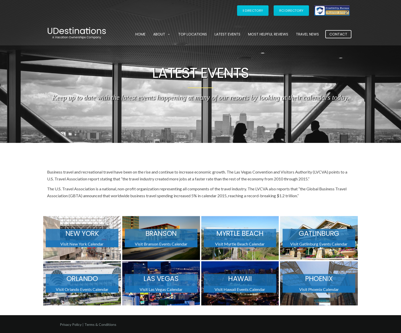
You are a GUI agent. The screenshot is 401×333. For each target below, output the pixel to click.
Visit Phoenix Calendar (319, 290)
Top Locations (192, 34)
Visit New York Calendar (82, 245)
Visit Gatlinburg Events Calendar (319, 245)
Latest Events (227, 34)
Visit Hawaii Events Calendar (240, 290)
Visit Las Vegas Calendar (161, 290)
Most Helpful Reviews (268, 34)
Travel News (307, 34)
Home (140, 34)
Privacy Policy (71, 324)
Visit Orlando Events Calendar (82, 290)
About (162, 34)
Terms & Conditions (100, 324)
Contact (338, 34)
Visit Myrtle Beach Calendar (240, 245)
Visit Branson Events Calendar (161, 245)
